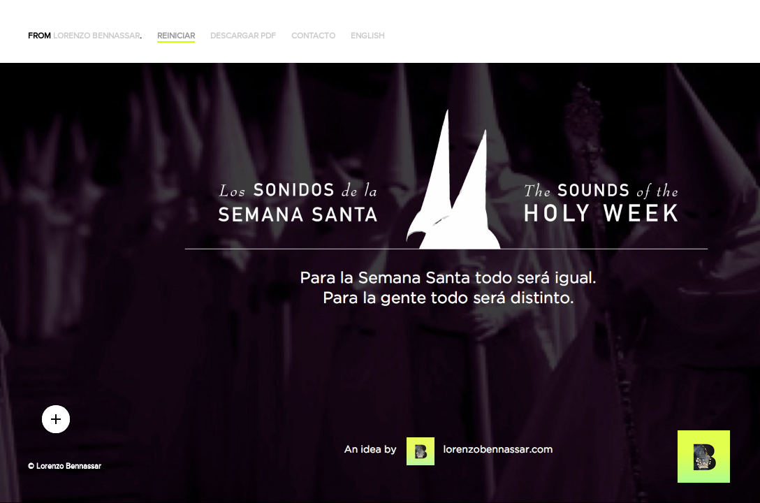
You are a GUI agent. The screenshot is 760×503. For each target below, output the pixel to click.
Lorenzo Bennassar (96, 36)
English (368, 36)
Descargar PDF (243, 36)
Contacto (313, 36)
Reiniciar (176, 36)
